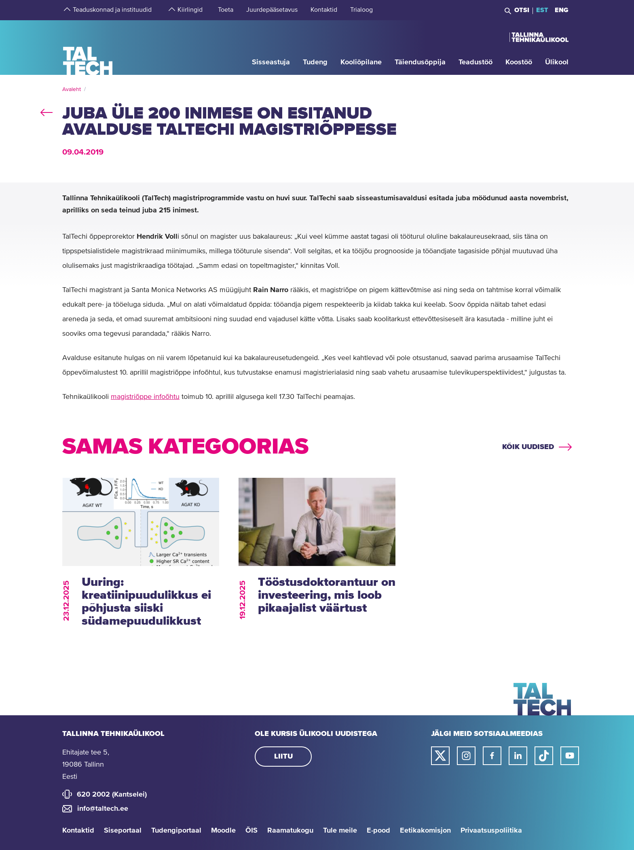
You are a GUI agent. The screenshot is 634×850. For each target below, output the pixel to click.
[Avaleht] (88, 47)
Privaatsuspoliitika (491, 830)
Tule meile (340, 830)
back (46, 111)
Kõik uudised (528, 447)
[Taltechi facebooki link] (492, 755)
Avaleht (71, 89)
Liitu (283, 756)
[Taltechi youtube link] (569, 755)
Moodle (223, 830)
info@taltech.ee (102, 808)
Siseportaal (123, 830)
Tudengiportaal (176, 830)
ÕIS (251, 830)
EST (542, 10)
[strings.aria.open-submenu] (66, 10)
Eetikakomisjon (425, 830)
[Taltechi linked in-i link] (518, 755)
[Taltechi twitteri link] (440, 755)
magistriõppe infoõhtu (145, 397)
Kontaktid (78, 830)
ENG (561, 10)
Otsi (521, 10)
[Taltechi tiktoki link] (544, 755)
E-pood (378, 830)
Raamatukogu (290, 830)
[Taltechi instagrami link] (466, 755)
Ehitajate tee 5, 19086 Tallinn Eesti (85, 764)
